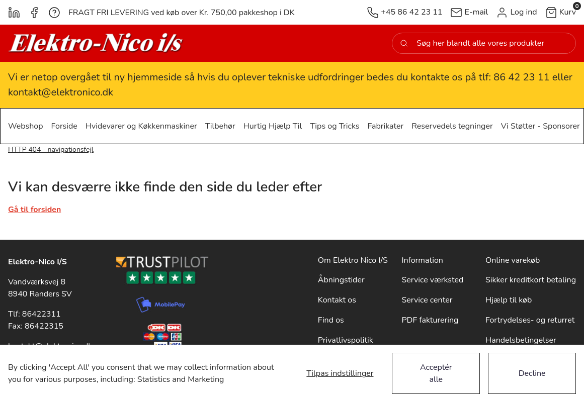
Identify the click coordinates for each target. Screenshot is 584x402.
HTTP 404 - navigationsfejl (51, 149)
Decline (532, 373)
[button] (516, 12)
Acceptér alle (436, 373)
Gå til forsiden (34, 209)
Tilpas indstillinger (339, 373)
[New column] (96, 43)
